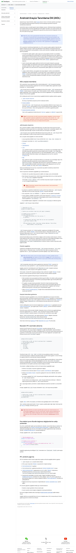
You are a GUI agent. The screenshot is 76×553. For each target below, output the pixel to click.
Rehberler (47, 13)
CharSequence (26, 145)
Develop (3, 4)
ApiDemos (33, 320)
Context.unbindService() (52, 481)
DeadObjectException (27, 476)
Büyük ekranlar (39, 551)
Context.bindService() (48, 468)
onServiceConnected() (28, 257)
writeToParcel (48, 370)
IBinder (22, 91)
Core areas (11, 4)
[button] (7, 10)
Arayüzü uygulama (26, 103)
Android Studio (70, 1)
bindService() (47, 305)
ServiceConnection (27, 466)
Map (23, 157)
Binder (24, 73)
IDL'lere (38, 22)
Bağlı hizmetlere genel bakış (47, 492)
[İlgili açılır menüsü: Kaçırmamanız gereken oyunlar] (26, 1)
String (24, 143)
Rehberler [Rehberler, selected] (12, 7)
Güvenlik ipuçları (52, 414)
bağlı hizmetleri (55, 41)
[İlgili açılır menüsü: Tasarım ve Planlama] (39, 1)
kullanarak (27, 41)
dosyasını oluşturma (28, 98)
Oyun (28, 550)
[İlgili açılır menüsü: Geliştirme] (48, 1)
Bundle (40, 165)
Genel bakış (3, 7)
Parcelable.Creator (31, 372)
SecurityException (51, 478)
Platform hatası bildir (70, 550)
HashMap (29, 165)
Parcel (38, 370)
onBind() (53, 112)
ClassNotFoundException (29, 430)
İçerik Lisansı (32, 503)
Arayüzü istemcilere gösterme (28, 110)
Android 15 (49, 550)
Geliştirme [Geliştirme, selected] (45, 1)
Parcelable (39, 328)
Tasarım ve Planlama (34, 1)
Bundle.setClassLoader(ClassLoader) (40, 427)
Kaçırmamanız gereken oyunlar (18, 1)
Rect (25, 401)
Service (43, 112)
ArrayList (25, 155)
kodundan (56, 195)
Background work (20, 4)
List (23, 147)
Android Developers (23, 13)
